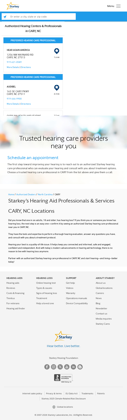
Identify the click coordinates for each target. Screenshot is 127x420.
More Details (13, 67)
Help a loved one (45, 303)
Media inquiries (104, 318)
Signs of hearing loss (46, 293)
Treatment (41, 298)
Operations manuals (76, 298)
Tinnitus (10, 298)
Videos (69, 288)
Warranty (70, 293)
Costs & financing (15, 293)
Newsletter (101, 308)
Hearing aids (12, 283)
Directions (26, 67)
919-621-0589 (14, 62)
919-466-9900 (14, 98)
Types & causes (44, 288)
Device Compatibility (77, 303)
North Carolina (45, 194)
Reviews (10, 288)
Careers (100, 293)
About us (101, 283)
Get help (70, 283)
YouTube (66, 367)
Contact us (101, 313)
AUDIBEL (11, 86)
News (99, 298)
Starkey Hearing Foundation (63, 358)
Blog (98, 303)
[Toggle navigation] (113, 5)
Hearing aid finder (15, 308)
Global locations (104, 288)
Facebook (47, 367)
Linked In (73, 367)
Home (11, 194)
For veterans (12, 303)
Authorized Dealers (26, 194)
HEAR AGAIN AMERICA (18, 50)
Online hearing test (46, 283)
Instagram (53, 367)
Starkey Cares (103, 323)
